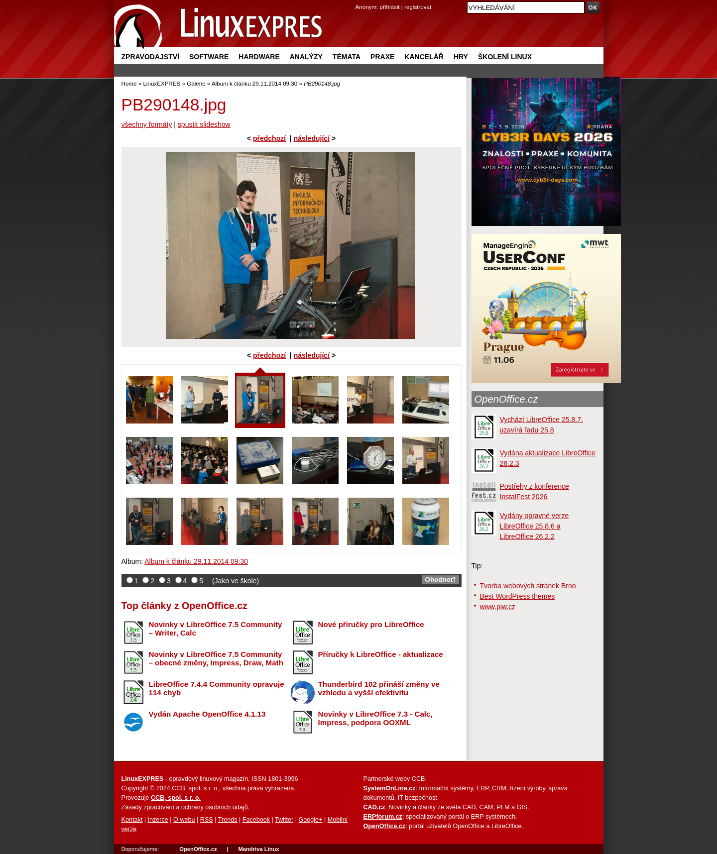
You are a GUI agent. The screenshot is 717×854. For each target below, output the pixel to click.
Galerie (196, 83)
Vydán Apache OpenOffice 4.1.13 (207, 714)
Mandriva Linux (258, 849)
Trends (228, 819)
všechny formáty (146, 124)
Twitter (284, 819)
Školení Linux (505, 57)
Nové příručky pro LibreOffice (371, 624)
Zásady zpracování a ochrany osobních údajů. (185, 807)
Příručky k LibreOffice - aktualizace (380, 654)
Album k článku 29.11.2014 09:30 (254, 83)
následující (312, 138)
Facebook (256, 819)
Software (209, 57)
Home (129, 83)
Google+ (310, 819)
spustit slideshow (204, 124)
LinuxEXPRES (161, 83)
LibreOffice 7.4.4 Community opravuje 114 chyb (216, 688)
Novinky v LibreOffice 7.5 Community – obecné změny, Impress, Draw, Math (216, 658)
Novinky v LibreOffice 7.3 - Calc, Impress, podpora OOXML (375, 718)
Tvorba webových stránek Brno (528, 586)
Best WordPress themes (517, 596)
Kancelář (424, 57)
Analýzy (306, 57)
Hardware (259, 57)
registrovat (417, 6)
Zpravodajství (150, 57)
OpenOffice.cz (506, 399)
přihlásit (390, 6)
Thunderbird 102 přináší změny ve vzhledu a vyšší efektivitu (379, 688)
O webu (184, 819)
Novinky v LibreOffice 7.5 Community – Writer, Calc (215, 628)
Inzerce (158, 819)
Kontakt (132, 819)
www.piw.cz (498, 607)
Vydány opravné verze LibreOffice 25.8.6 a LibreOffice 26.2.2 (534, 526)
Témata (346, 57)
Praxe (382, 57)
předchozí (269, 138)
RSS (206, 819)
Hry (461, 57)
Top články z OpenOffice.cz (184, 605)
